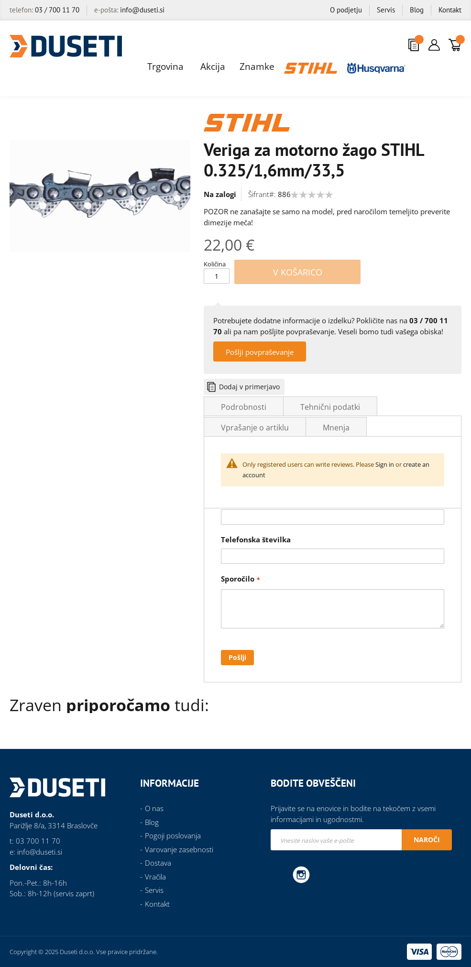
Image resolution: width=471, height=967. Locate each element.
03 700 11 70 (38, 841)
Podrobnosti (243, 407)
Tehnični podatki (330, 407)
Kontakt (449, 9)
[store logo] (66, 46)
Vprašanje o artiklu (255, 427)
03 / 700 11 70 (57, 9)
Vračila (155, 876)
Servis (386, 9)
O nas (154, 808)
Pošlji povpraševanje (260, 352)
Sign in (384, 464)
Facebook (280, 874)
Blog (417, 9)
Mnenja (336, 427)
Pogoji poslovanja (173, 835)
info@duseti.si (142, 9)
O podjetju (346, 9)
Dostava (158, 863)
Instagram (301, 874)
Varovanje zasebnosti (179, 849)
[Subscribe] (427, 839)
